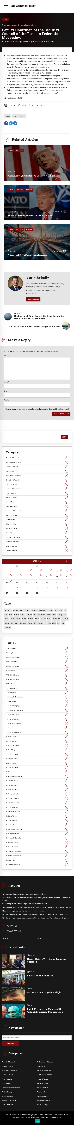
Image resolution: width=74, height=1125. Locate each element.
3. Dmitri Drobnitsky (37, 657)
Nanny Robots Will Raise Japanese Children (46, 960)
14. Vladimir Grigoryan (37, 706)
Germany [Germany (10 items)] (29, 615)
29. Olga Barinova (37, 772)
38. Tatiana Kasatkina (37, 812)
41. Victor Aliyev (37, 825)
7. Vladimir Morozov (37, 675)
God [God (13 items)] (34, 615)
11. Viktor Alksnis (37, 693)
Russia (15, 116)
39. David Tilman (37, 816)
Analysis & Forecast (37, 458)
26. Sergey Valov (37, 759)
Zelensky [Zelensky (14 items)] (8, 627)
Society (22, 116)
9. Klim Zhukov (37, 684)
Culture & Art (37, 471)
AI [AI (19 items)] (5, 610)
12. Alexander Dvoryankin (37, 697)
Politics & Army (37, 520)
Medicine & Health (37, 506)
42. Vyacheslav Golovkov (37, 829)
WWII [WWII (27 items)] (63, 623)
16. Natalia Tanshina (37, 715)
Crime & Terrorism (37, 467)
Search (64, 437)
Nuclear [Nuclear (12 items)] (43, 619)
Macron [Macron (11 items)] (18, 619)
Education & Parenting (37, 480)
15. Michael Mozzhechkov (37, 710)
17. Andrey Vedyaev (37, 719)
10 (47, 577)
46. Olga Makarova (37, 847)
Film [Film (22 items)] (6, 615)
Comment (7, 355)
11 (57, 577)
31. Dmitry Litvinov (37, 781)
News (5, 20)
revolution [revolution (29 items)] (65, 619)
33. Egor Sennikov (37, 789)
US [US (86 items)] (45, 623)
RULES (39, 939)
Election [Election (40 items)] (50, 610)
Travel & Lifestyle (37, 550)
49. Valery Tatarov (37, 860)
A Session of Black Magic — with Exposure (27, 255)
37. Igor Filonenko (37, 807)
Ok (37, 1121)
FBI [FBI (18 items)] (65, 610)
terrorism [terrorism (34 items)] (23, 623)
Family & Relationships (37, 489)
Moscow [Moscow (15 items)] (30, 619)
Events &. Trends (7, 1075)
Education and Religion (40, 975)
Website (6, 400)
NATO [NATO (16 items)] (37, 619)
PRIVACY (5, 939)
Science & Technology (37, 537)
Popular (29, 190)
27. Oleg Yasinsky (37, 763)
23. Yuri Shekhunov (37, 745)
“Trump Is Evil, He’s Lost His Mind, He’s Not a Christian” (33, 176)
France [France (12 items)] (16, 615)
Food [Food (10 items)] (11, 615)
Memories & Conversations (37, 511)
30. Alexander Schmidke (37, 776)
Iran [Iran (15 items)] (65, 615)
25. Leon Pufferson (37, 754)
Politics (7, 116)
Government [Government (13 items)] (41, 615)
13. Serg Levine (37, 701)
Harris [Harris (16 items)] (49, 615)
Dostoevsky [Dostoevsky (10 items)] (42, 610)
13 (7, 582)
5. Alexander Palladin (37, 666)
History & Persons (37, 498)
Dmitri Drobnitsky (59, 172)
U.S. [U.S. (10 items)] (35, 623)
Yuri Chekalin (10, 105)
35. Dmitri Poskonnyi (37, 798)
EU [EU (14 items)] (55, 610)
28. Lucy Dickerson (37, 768)
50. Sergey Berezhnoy (37, 864)
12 (67, 577)
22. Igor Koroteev (37, 741)
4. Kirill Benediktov (37, 662)
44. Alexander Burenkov (37, 838)
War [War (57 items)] (58, 623)
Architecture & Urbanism (37, 462)
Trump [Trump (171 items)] (30, 623)
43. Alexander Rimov (37, 834)
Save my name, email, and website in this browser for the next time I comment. (37, 409)
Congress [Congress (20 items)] (34, 610)
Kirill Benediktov (59, 211)
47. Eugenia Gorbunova (37, 851)
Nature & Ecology (37, 515)
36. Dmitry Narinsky (37, 803)
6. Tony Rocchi (37, 671)
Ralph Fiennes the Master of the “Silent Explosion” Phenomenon (45, 1010)
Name (6, 382)
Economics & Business (37, 476)
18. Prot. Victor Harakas (37, 723)
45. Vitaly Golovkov (37, 842)
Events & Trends (37, 484)
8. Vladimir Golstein (37, 679)
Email (6, 391)
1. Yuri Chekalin (37, 648)
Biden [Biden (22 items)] (9, 610)
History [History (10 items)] (60, 615)
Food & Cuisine (37, 493)
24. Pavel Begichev (37, 750)
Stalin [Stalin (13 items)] (16, 623)
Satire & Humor (37, 533)
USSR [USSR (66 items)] (54, 623)
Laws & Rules (37, 502)
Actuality (19, 150)
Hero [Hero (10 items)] (54, 615)
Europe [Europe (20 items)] (60, 610)
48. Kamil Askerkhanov (37, 856)
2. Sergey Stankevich (37, 653)
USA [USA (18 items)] (49, 623)
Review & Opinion (37, 529)
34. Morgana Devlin (37, 794)
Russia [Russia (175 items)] (7, 623)
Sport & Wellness (37, 546)
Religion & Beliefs (37, 524)
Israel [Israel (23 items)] (6, 619)
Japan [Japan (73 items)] (12, 619)
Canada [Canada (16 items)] (15, 610)
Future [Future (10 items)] (22, 615)
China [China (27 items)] (21, 610)
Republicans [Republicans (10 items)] (56, 619)
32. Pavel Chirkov (37, 785)
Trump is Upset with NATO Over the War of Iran (30, 215)
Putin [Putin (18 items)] (48, 619)
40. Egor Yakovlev (37, 820)
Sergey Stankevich (59, 251)
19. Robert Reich (37, 728)
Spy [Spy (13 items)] (12, 623)
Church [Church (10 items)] (27, 610)
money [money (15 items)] (24, 619)
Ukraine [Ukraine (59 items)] (40, 623)
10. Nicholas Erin (37, 688)
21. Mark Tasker (37, 737)
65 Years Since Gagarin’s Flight (44, 992)
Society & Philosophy (37, 542)
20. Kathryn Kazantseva (37, 732)
